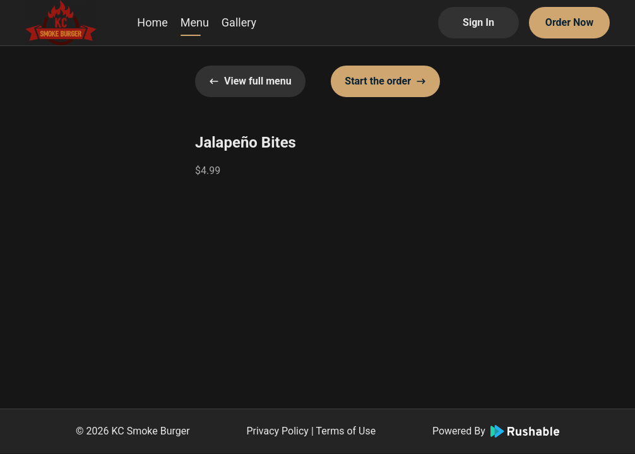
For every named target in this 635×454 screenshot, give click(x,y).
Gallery (239, 22)
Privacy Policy (277, 431)
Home (152, 22)
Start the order (385, 81)
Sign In (478, 22)
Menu (195, 22)
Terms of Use (346, 431)
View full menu (250, 81)
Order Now (569, 22)
